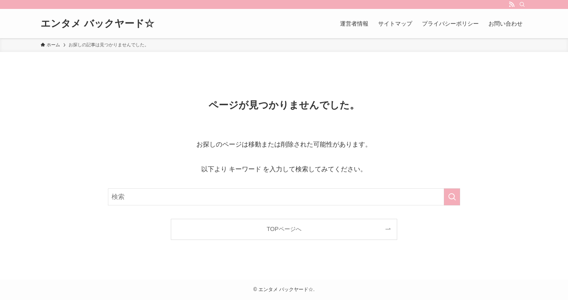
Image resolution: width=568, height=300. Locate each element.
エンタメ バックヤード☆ (97, 23)
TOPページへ (284, 229)
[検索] (522, 4)
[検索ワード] (284, 196)
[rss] (511, 4)
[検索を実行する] (452, 196)
